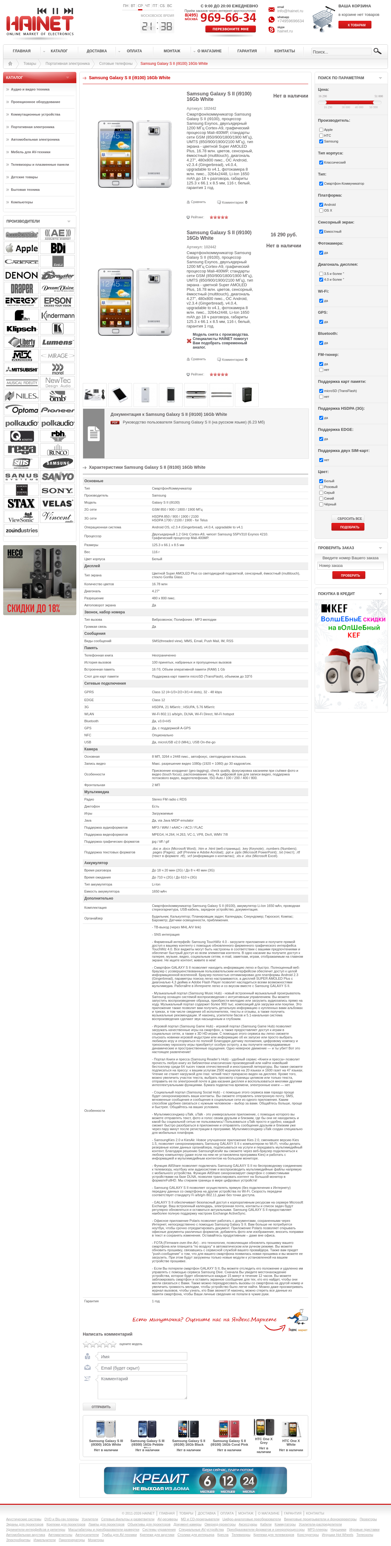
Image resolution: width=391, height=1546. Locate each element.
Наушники (338, 1529)
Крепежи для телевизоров (274, 1535)
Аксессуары (248, 1524)
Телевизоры (241, 1535)
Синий (329, 498)
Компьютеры (22, 202)
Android (330, 204)
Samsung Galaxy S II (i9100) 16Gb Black (188, 1442)
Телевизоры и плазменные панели (40, 164)
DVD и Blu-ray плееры (61, 1519)
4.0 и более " (334, 279)
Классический (335, 162)
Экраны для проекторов (24, 1524)
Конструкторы (308, 1535)
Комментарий (141, 1387)
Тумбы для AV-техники (119, 1535)
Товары (30, 63)
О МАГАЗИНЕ (269, 1513)
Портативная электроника (68, 63)
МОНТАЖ (246, 1513)
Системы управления (159, 1529)
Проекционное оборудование (35, 102)
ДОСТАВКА (207, 1513)
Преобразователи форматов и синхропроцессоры (266, 1529)
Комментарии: (233, 202)
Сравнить (198, 202)
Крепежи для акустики (157, 1535)
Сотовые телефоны (116, 63)
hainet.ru (285, 31)
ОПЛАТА (227, 1513)
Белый (329, 481)
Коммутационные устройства (35, 114)
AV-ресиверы (168, 1519)
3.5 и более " (334, 274)
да (326, 252)
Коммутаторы (285, 1524)
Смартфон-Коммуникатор (344, 183)
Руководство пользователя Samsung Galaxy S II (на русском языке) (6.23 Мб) (194, 422)
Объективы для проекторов (149, 1524)
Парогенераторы (72, 1540)
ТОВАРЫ (186, 1513)
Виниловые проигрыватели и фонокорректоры (320, 1519)
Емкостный (333, 231)
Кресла (223, 1535)
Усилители (90, 1519)
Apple (328, 129)
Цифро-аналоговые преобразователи (251, 1519)
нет (326, 370)
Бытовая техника (25, 189)
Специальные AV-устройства (201, 1529)
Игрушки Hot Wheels (337, 1535)
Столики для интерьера (195, 1535)
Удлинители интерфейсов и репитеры (35, 1529)
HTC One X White (291, 1442)
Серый (329, 492)
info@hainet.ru (290, 11)
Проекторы (368, 1519)
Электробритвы (18, 1540)
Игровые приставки (364, 1529)
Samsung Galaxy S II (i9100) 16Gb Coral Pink (229, 1442)
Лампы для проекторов (107, 1524)
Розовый (331, 487)
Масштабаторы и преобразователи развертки (104, 1529)
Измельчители (45, 1540)
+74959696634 (290, 21)
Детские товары (24, 177)
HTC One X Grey (263, 1440)
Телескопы (364, 1535)
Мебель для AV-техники (30, 152)
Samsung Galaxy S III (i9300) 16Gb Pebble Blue (147, 1444)
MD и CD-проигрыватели (200, 1519)
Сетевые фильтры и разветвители (127, 1519)
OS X (328, 210)
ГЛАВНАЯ (166, 1513)
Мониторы (96, 1540)
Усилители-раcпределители (320, 1524)
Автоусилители (87, 1535)
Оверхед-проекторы (220, 1524)
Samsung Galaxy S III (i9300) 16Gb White (106, 1442)
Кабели (266, 1524)
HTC (327, 135)
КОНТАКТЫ (315, 1513)
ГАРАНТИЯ (292, 1513)
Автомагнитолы (60, 1535)
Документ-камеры (187, 1524)
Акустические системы (23, 1519)
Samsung (331, 141)
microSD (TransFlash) (340, 391)
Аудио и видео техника (30, 89)
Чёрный (330, 504)
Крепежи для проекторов (65, 1524)
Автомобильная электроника (35, 139)
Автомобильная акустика (25, 1535)
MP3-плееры (317, 1529)
